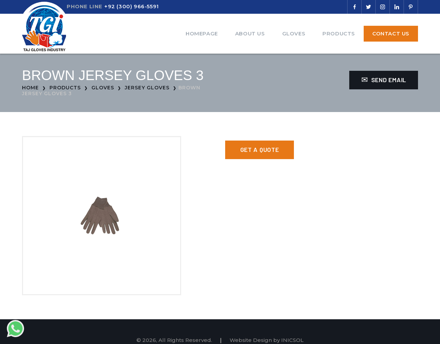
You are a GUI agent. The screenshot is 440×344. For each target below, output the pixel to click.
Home (30, 88)
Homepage (202, 33)
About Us (250, 33)
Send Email (383, 79)
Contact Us (390, 33)
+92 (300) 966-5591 (131, 6)
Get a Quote (259, 149)
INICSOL (292, 340)
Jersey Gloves (147, 88)
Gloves (294, 33)
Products (338, 33)
